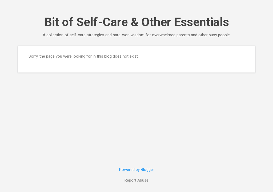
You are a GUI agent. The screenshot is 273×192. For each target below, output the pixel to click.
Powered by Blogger (136, 169)
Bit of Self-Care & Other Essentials (136, 22)
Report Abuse (136, 180)
